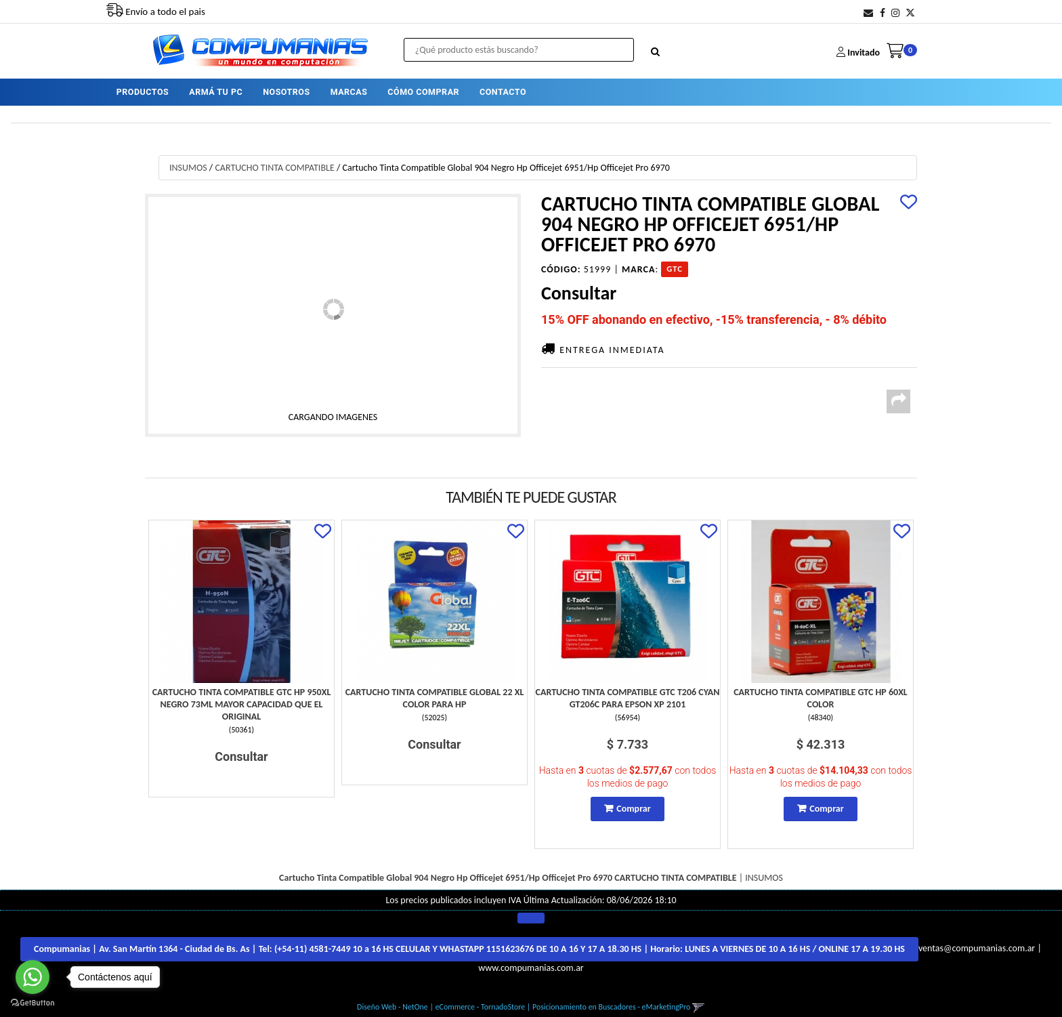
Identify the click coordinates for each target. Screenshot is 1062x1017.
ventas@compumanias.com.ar (976, 949)
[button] (868, 13)
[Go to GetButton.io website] (32, 1003)
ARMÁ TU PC (215, 91)
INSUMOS (188, 167)
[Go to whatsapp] (32, 977)
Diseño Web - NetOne (392, 1007)
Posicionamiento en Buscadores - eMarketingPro (611, 1007)
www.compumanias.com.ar (531, 968)
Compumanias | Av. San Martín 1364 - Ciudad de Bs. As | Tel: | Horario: (469, 949)
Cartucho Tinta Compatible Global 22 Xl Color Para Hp (434, 698)
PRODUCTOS (142, 91)
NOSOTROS (286, 91)
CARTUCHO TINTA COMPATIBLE (274, 167)
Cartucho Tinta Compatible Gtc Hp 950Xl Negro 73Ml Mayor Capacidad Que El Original (241, 704)
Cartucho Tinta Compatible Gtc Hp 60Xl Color (821, 698)
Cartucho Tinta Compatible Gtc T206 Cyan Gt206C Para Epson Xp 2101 (628, 698)
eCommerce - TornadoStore (481, 1007)
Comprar (633, 808)
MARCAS (349, 91)
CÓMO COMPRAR (423, 91)
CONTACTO (503, 91)
